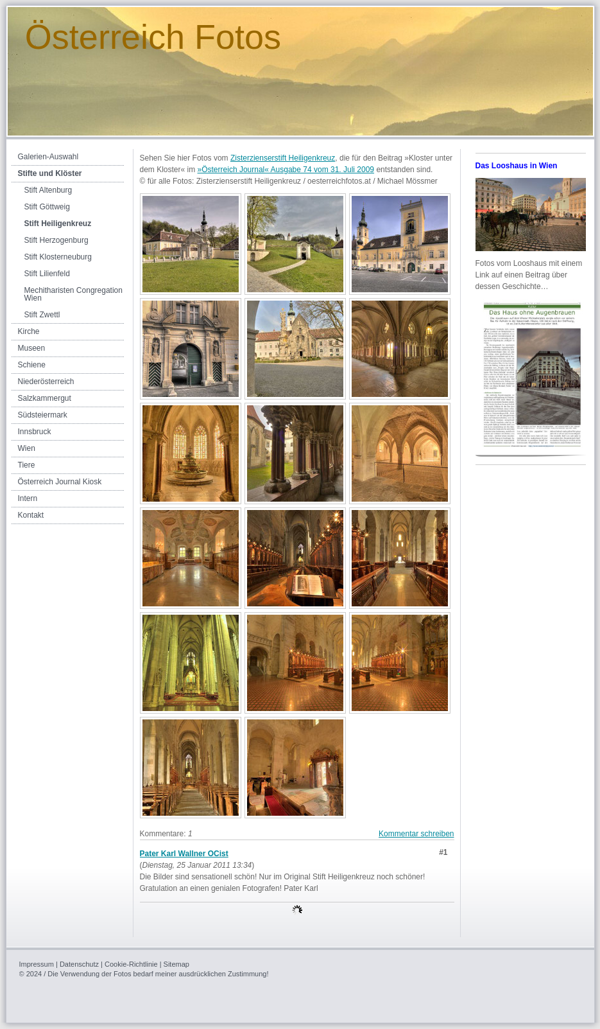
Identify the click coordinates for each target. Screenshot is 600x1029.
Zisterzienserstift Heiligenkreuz (282, 158)
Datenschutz (79, 964)
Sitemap (176, 964)
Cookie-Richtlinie (131, 964)
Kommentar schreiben (416, 833)
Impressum (36, 964)
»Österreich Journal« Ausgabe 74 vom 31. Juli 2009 (286, 169)
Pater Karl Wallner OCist (184, 853)
